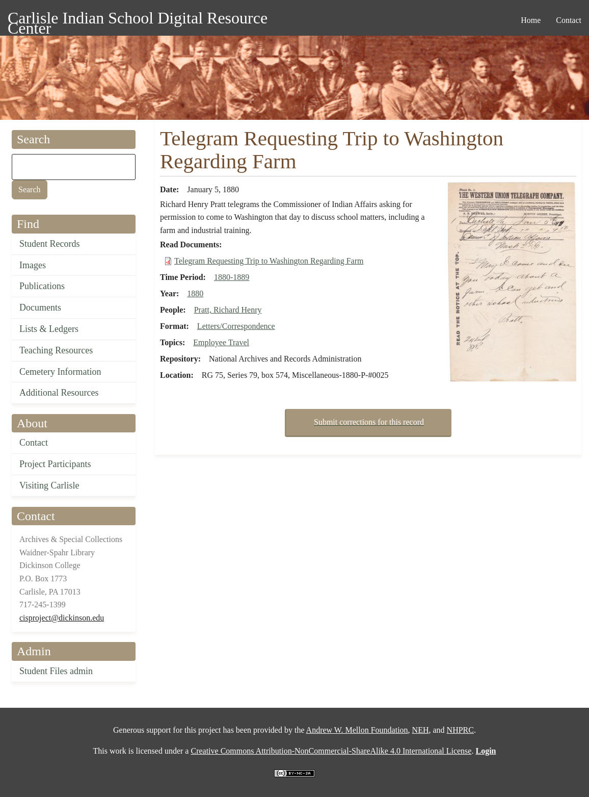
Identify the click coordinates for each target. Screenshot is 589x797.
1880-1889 (231, 277)
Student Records (49, 244)
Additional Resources (58, 393)
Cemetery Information (60, 372)
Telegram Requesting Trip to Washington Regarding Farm (268, 260)
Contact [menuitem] (568, 20)
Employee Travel (221, 342)
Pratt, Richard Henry (228, 309)
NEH (420, 730)
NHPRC (460, 730)
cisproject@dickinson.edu (61, 617)
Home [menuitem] (531, 20)
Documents (40, 307)
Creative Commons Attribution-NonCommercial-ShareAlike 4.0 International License (331, 751)
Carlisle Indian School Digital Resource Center (137, 20)
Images (32, 265)
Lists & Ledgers (48, 329)
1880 (195, 293)
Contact (33, 443)
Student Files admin (56, 671)
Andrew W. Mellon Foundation (357, 730)
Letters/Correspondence (236, 326)
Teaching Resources (56, 350)
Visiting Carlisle (49, 485)
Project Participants (55, 464)
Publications (42, 286)
